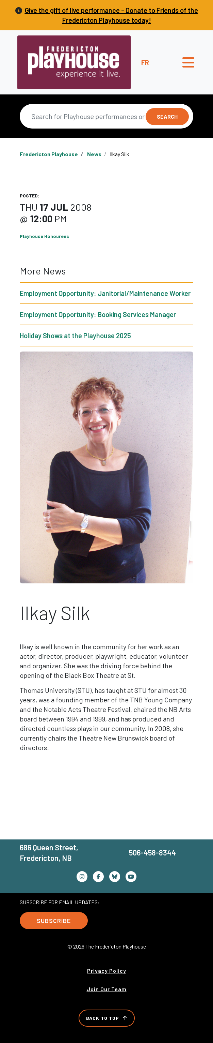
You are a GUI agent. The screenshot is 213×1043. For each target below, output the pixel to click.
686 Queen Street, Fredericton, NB (49, 852)
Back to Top (106, 1018)
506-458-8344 (152, 852)
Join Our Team (107, 989)
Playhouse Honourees (44, 236)
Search (167, 116)
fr (145, 62)
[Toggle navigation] (188, 62)
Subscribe (54, 920)
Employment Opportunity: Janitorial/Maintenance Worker (105, 293)
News (94, 154)
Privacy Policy (106, 970)
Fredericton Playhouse (49, 154)
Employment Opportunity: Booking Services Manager (98, 314)
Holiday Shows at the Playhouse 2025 (75, 335)
